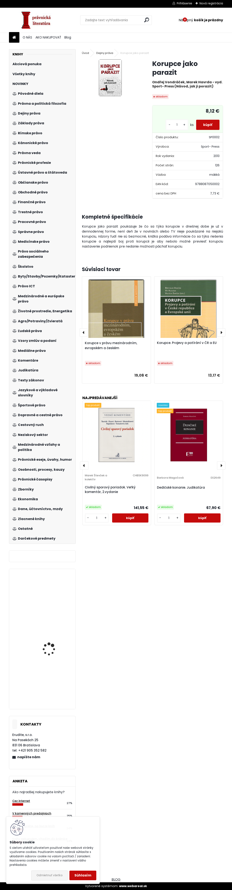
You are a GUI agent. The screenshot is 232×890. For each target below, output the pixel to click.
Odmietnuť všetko (49, 875)
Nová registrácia (211, 3)
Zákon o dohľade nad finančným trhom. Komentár (52, 605)
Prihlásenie (184, 3)
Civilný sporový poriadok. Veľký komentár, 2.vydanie (110, 489)
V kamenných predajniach (31, 813)
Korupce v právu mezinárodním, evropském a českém (111, 345)
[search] (146, 19)
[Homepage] (14, 37)
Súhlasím (82, 875)
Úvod (85, 53)
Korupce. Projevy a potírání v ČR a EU (187, 343)
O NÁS (27, 37)
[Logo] (37, 20)
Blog (67, 37)
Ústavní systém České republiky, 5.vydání (52, 647)
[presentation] (84, 332)
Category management (53, 676)
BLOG (116, 879)
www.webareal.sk (133, 886)
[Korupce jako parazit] (110, 77)
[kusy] (174, 124)
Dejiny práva (104, 53)
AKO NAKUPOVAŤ (48, 37)
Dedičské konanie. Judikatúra (181, 487)
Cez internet (21, 801)
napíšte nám (28, 757)
